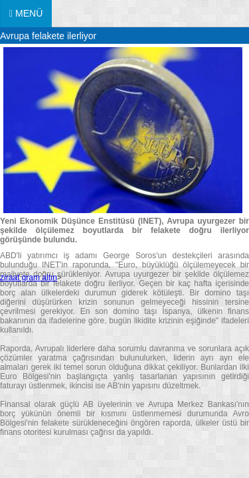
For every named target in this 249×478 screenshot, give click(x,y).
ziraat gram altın (28, 277)
